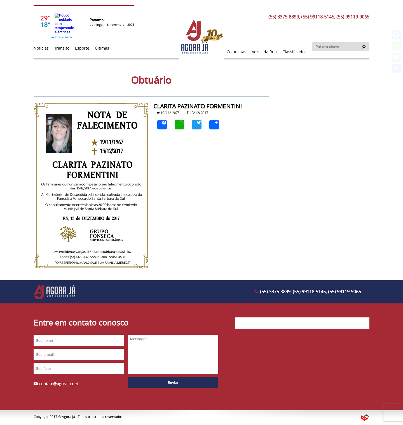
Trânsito (61, 48)
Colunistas (236, 51)
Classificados (294, 51)
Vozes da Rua (264, 51)
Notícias (41, 48)
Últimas (102, 48)
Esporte (82, 48)
